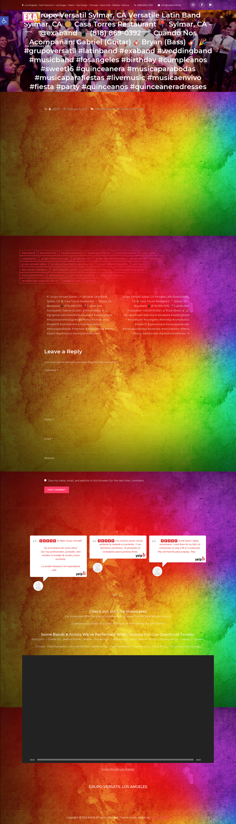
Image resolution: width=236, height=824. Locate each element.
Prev (25, 564)
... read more (62, 570)
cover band (148, 253)
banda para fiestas (99, 253)
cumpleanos (28, 258)
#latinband (28, 253)
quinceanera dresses (82, 275)
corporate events (125, 253)
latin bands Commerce (96, 269)
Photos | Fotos (71, 31)
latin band (139, 264)
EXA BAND (52, 15)
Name (49, 419)
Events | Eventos (139, 31)
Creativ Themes (160, 817)
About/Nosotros (47, 31)
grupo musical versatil (55, 258)
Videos (91, 31)
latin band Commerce (34, 269)
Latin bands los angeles (129, 269)
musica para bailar (32, 275)
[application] (118, 709)
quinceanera (56, 275)
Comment (51, 370)
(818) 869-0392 (143, 5)
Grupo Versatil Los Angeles (118, 769)
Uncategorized (104, 109)
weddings (91, 281)
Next (210, 564)
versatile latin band (111, 275)
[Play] (26, 759)
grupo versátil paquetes (113, 264)
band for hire (48, 253)
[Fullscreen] (209, 759)
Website (49, 458)
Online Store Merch (112, 31)
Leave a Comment (132, 109)
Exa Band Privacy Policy (38, 45)
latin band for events (65, 269)
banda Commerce (72, 253)
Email (48, 439)
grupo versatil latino (34, 264)
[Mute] (204, 759)
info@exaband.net (169, 5)
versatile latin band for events (39, 281)
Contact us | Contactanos (170, 31)
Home (28, 31)
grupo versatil (82, 258)
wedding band (71, 281)
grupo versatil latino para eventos (72, 264)
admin (56, 109)
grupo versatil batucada (110, 258)
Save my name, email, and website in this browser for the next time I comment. (96, 480)
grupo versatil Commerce (145, 258)
